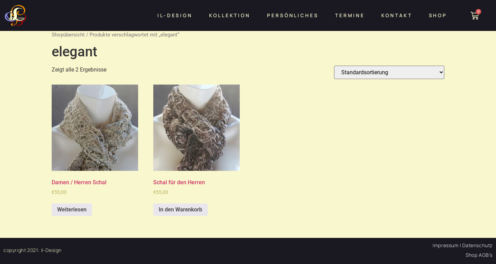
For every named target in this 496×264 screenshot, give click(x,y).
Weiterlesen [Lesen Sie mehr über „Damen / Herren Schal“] (71, 209)
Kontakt (396, 15)
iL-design (175, 15)
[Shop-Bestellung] (389, 72)
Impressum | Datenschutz (463, 245)
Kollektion (229, 15)
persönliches (293, 15)
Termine (350, 15)
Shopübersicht (68, 35)
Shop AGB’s (479, 255)
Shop (438, 15)
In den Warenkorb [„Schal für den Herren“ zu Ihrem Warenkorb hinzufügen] (180, 209)
